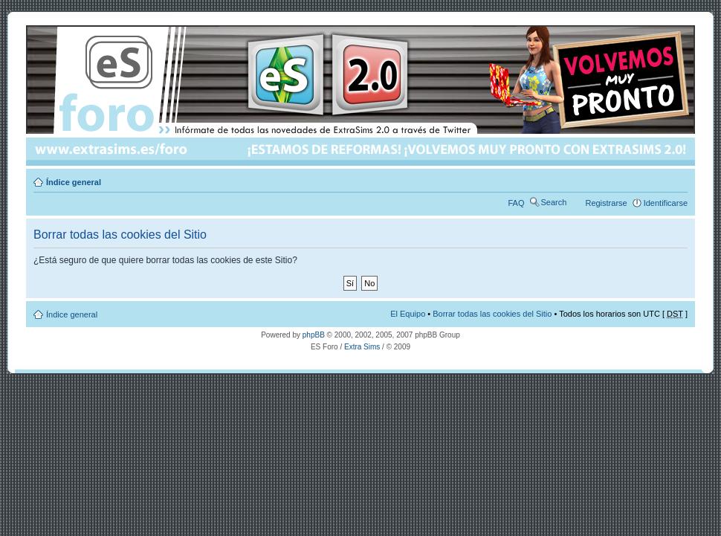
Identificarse (666, 202)
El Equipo (407, 313)
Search (554, 202)
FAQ (516, 202)
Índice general (73, 182)
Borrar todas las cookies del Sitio (492, 313)
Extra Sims (362, 347)
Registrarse (606, 202)
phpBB (314, 335)
